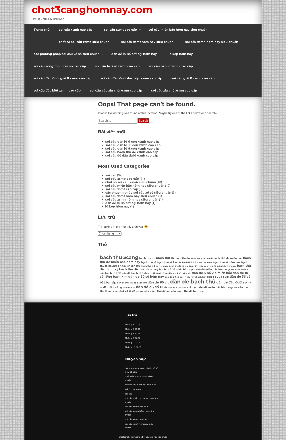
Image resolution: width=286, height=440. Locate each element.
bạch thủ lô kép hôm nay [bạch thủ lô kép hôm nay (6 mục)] (154, 266)
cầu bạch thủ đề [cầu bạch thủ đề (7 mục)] (110, 273)
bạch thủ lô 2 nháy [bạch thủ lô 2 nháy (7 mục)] (169, 262)
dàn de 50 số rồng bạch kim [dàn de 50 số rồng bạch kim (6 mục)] (132, 283)
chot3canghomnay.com (92, 10)
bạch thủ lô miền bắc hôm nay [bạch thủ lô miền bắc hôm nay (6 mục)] (220, 266)
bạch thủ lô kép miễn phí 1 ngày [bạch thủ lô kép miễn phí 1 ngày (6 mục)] (186, 266)
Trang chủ (42, 29)
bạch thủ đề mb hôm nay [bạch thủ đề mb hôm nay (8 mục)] (139, 269)
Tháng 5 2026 (132, 324)
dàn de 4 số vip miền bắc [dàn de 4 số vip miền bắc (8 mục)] (212, 273)
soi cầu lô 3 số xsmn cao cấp (117, 66)
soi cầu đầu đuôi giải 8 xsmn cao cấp (62, 78)
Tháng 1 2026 (132, 343)
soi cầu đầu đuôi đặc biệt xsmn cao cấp (131, 78)
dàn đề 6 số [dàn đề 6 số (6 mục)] (129, 287)
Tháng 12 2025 (133, 347)
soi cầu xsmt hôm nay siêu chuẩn (147, 42)
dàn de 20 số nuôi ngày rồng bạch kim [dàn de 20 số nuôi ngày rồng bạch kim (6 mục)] (185, 277)
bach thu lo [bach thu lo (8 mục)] (165, 258)
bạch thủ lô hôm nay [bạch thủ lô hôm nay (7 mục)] (226, 262)
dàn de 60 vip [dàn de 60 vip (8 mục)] (158, 282)
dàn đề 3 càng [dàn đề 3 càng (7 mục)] (112, 287)
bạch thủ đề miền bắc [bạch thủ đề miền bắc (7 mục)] (173, 269)
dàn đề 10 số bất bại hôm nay (134, 54)
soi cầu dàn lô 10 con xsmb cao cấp (133, 145)
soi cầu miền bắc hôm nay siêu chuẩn (178, 29)
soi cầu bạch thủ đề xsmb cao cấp (131, 152)
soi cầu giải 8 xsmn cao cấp (192, 78)
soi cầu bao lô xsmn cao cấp (171, 66)
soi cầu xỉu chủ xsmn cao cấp (174, 90)
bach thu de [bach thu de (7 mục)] (147, 258)
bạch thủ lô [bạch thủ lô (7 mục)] (148, 262)
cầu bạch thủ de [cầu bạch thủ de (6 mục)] (239, 269)
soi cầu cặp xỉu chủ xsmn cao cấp (116, 90)
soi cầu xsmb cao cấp (75, 29)
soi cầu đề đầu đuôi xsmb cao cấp (131, 155)
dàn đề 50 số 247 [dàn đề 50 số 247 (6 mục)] (177, 287)
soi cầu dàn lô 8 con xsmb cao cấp (132, 148)
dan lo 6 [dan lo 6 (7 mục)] (149, 273)
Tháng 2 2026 (132, 338)
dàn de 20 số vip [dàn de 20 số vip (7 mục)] (218, 276)
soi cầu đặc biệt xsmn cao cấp (57, 90)
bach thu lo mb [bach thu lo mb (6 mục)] (204, 258)
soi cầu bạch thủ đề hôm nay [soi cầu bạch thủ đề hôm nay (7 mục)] (185, 290)
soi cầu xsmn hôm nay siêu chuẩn (211, 42)
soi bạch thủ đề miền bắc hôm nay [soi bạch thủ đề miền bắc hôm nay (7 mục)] (210, 287)
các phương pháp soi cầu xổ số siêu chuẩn (67, 54)
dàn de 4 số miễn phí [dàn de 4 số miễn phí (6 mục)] (179, 273)
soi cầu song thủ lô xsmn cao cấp (60, 66)
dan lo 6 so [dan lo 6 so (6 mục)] (162, 273)
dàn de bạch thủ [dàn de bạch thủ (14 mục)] (193, 281)
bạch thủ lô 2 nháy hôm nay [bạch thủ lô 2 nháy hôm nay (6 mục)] (197, 262)
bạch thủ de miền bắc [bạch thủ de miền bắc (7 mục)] (227, 258)
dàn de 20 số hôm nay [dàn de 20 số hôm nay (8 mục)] (146, 276)
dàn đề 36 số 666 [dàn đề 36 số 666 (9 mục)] (151, 287)
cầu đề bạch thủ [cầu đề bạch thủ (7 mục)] (132, 273)
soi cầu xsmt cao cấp (120, 29)
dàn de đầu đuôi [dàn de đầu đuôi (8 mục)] (229, 282)
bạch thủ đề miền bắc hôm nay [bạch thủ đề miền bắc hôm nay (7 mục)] (209, 269)
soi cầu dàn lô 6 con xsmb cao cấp (132, 141)
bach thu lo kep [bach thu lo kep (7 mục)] (185, 258)
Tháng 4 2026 (132, 329)
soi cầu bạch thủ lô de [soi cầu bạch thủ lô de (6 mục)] (127, 291)
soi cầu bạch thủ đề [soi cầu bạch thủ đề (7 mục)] (153, 290)
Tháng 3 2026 (132, 333)
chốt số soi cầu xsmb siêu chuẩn (84, 42)
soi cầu (110, 175)
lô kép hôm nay (181, 54)
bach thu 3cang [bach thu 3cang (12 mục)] (119, 257)
